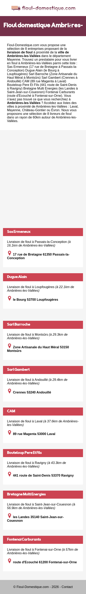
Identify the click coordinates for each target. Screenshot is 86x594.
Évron (55, 110)
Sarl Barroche (18, 324)
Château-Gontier (34, 110)
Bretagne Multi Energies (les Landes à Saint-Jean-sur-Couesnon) (42, 90)
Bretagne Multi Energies (26, 494)
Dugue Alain (17, 277)
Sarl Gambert (18, 370)
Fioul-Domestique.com (23, 45)
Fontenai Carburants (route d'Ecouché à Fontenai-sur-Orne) (41, 93)
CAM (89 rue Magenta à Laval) (44, 81)
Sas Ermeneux (19, 232)
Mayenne (13, 59)
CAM (11, 411)
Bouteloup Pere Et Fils (24, 453)
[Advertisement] (43, 179)
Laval (74, 106)
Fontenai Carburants (24, 539)
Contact (67, 587)
